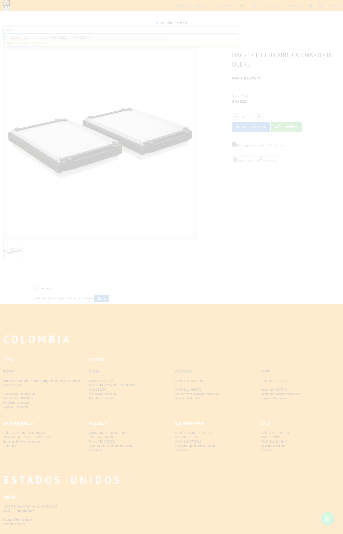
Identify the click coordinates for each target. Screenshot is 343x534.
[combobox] (121, 36)
